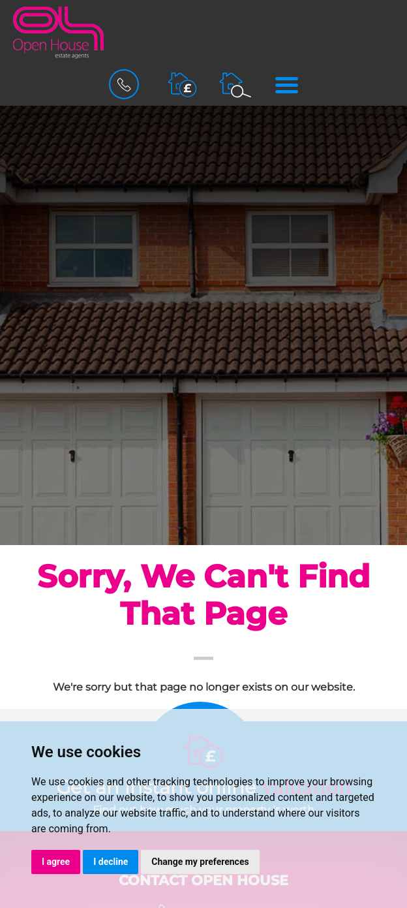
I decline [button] (110, 861)
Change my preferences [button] (200, 861)
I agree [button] (56, 861)
